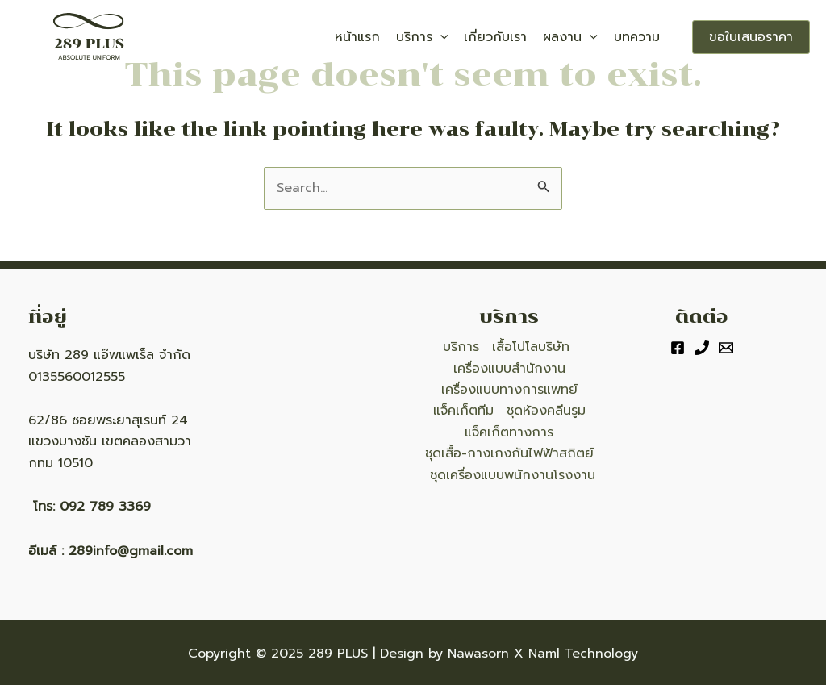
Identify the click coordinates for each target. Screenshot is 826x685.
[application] (440, 37)
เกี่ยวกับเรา (495, 37)
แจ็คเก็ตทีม (463, 410)
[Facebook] (677, 347)
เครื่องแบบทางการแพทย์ (509, 389)
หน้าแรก (357, 37)
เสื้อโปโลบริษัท (530, 347)
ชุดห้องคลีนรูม (546, 410)
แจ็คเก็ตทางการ (509, 432)
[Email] (726, 347)
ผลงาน (570, 37)
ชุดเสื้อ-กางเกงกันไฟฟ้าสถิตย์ (509, 453)
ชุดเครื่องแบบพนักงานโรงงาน (512, 475)
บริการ (422, 37)
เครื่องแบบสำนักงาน (509, 368)
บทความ (637, 37)
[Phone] (702, 347)
